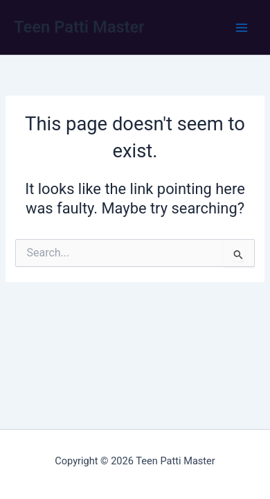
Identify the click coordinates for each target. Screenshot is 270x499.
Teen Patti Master (79, 27)
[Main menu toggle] (241, 27)
